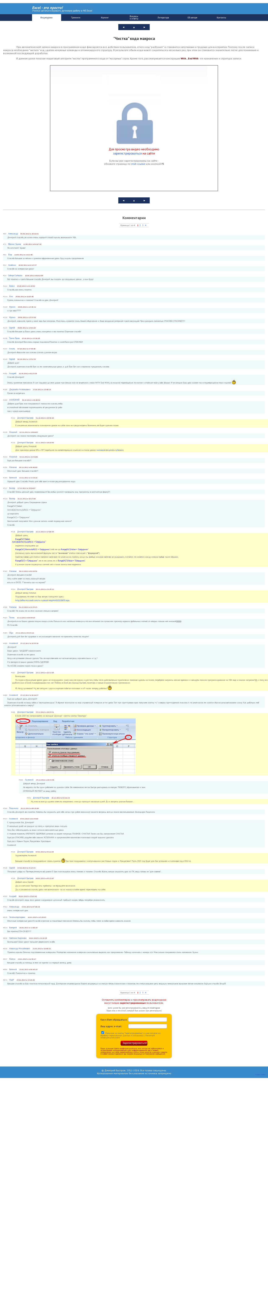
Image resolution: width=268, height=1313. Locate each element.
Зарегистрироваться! (135, 1043)
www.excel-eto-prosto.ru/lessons (110, 450)
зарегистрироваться (127, 153)
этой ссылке (138, 163)
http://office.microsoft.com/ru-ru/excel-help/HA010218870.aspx (42, 600)
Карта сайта (260, 1074)
